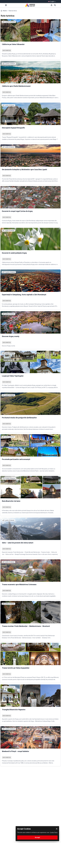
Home (5, 10)
